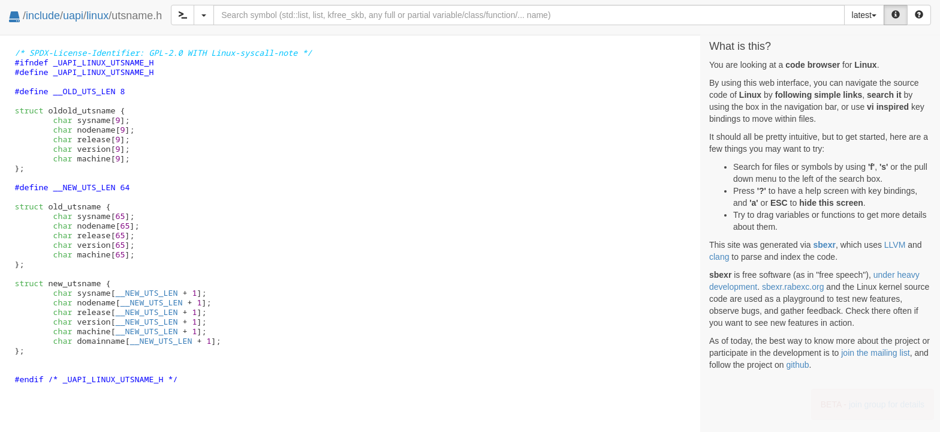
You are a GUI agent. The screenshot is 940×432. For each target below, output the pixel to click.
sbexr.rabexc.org (793, 287)
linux (97, 16)
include (43, 16)
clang (719, 257)
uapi (73, 16)
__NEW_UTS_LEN (146, 292)
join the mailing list (875, 353)
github (797, 365)
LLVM (895, 245)
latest (864, 15)
